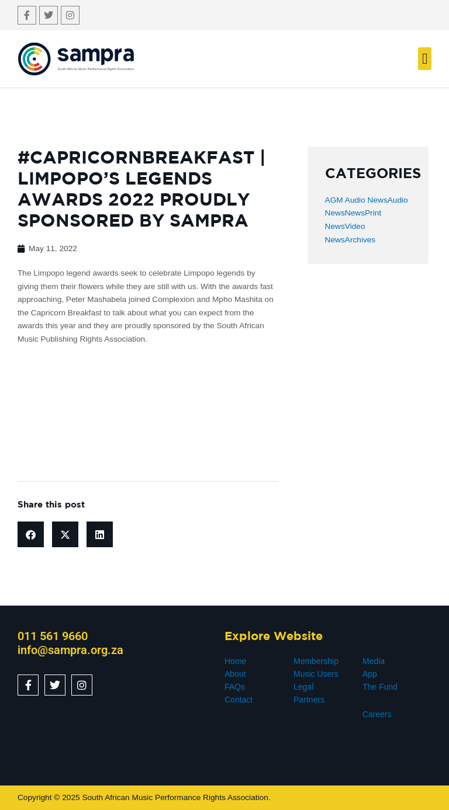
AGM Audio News (356, 200)
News (355, 212)
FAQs (234, 686)
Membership (316, 661)
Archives (360, 239)
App (369, 674)
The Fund (380, 686)
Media (373, 661)
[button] (424, 58)
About (235, 674)
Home (235, 661)
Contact (238, 699)
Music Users (316, 674)
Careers (377, 714)
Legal (303, 686)
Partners (308, 699)
